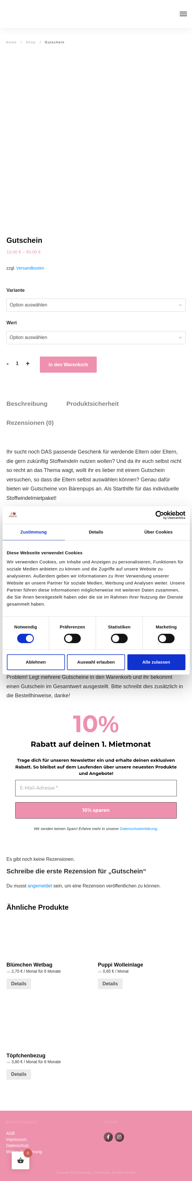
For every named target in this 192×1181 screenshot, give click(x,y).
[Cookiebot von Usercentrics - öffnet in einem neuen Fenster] (159, 515)
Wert (11, 322)
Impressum (16, 1139)
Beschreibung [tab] (26, 403)
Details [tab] (96, 531)
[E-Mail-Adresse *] (96, 788)
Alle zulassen (156, 661)
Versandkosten (30, 268)
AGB (10, 1133)
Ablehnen (36, 661)
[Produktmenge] (17, 363)
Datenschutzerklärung (138, 828)
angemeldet (40, 885)
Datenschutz (17, 1145)
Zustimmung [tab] (34, 531)
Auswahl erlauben (96, 661)
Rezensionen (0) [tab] (30, 422)
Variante (15, 290)
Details (18, 983)
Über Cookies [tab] (158, 531)
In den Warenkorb (68, 364)
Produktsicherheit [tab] (92, 403)
